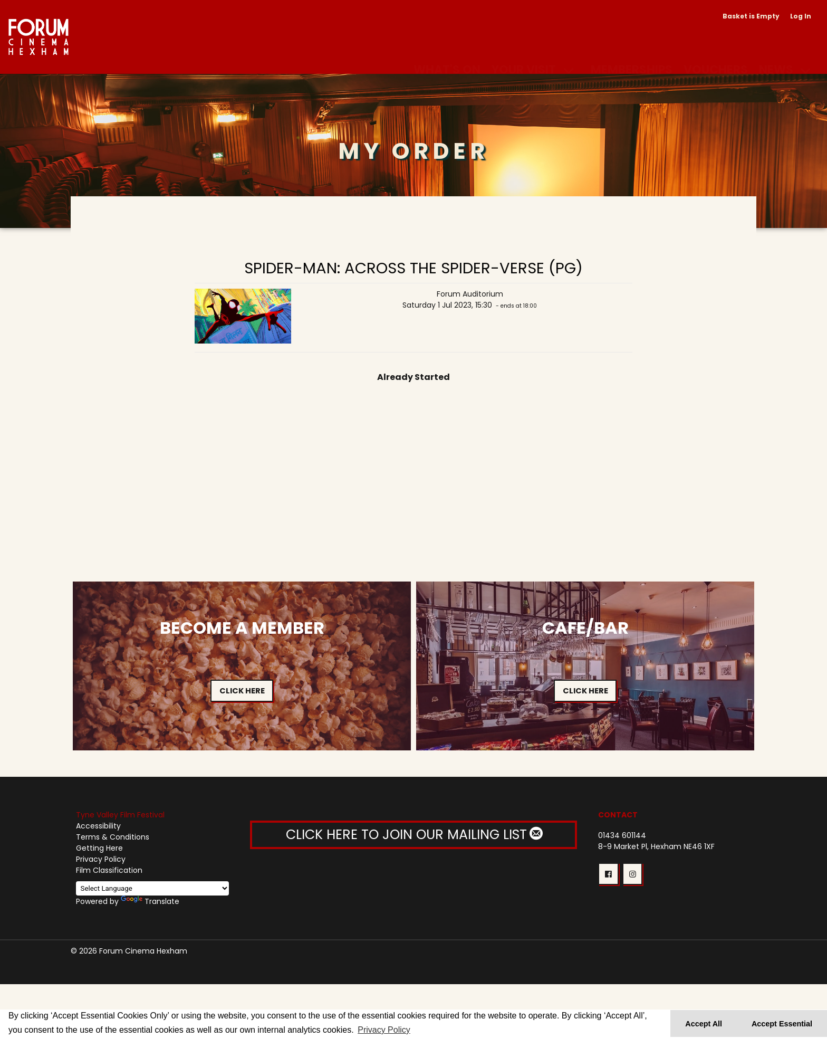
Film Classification (109, 870)
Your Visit (524, 57)
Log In (800, 16)
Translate (150, 901)
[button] (608, 874)
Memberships (631, 57)
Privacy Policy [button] (384, 1029)
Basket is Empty (751, 16)
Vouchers (716, 57)
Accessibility (98, 826)
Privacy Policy (101, 859)
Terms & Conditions (112, 837)
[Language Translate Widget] (152, 888)
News (776, 57)
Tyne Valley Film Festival (120, 815)
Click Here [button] (241, 690)
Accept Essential (782, 1024)
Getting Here (99, 848)
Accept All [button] (703, 1024)
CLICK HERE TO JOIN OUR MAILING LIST (414, 834)
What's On (447, 57)
